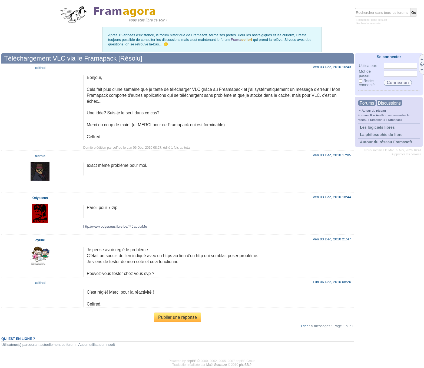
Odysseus (40, 198)
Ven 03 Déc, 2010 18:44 (332, 197)
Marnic (40, 156)
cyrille (40, 240)
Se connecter (389, 57)
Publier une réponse (177, 317)
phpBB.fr (245, 365)
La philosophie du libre (381, 134)
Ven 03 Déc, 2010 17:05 (332, 155)
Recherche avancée (368, 23)
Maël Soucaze (216, 365)
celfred (117, 148)
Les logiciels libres (377, 127)
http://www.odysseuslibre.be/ (105, 226)
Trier (304, 326)
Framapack (394, 119)
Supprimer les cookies (406, 154)
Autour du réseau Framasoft (386, 142)
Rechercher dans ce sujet (371, 19)
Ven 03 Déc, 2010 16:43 (332, 67)
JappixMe (139, 226)
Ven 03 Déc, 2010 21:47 (332, 239)
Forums (367, 103)
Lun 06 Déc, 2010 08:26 (332, 282)
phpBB (191, 361)
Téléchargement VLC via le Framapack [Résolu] (73, 58)
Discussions (389, 103)
